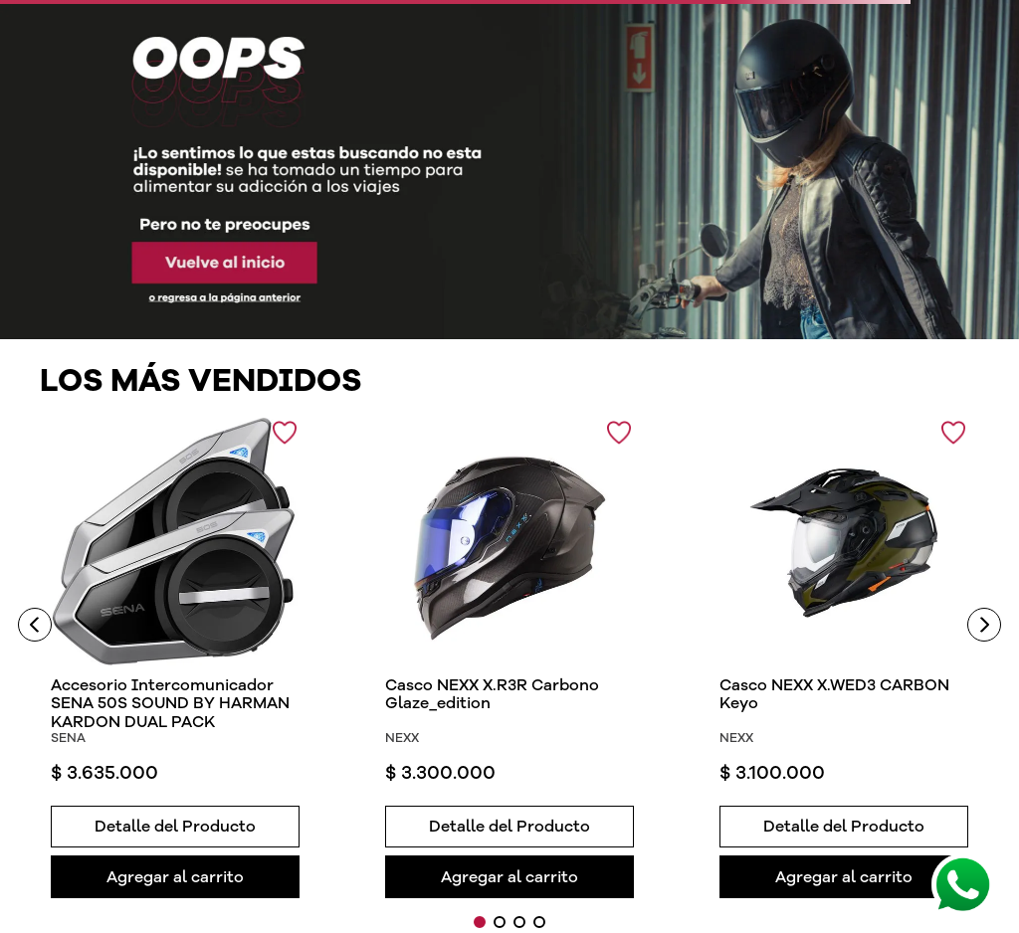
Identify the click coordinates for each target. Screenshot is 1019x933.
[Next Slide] (984, 625)
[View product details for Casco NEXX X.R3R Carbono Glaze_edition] (510, 658)
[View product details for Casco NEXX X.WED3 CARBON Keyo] (844, 658)
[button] (176, 823)
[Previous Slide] (35, 625)
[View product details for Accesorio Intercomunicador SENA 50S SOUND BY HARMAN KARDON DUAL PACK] (176, 658)
